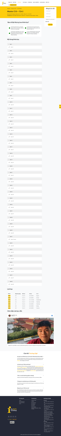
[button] (13, 5)
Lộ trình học (30, 2)
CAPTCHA (47, 21)
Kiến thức (48, 2)
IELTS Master (19, 8)
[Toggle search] (9, 5)
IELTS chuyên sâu (33, 402)
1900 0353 (14, 419)
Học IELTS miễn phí (36, 2)
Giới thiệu (15, 2)
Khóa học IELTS (13, 8)
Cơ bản (36, 366)
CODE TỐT (38, 434)
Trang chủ (10, 2)
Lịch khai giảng (42, 2)
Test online (25, 2)
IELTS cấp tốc (33, 404)
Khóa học (20, 2)
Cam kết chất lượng (21, 402)
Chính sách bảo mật (21, 401)
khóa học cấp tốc (33, 370)
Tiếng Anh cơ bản (33, 400)
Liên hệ (20, 403)
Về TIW (20, 400)
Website (18, 360)
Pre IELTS (32, 401)
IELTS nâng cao (24, 367)
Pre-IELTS (39, 366)
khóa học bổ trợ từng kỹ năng (21, 370)
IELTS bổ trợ (33, 405)
